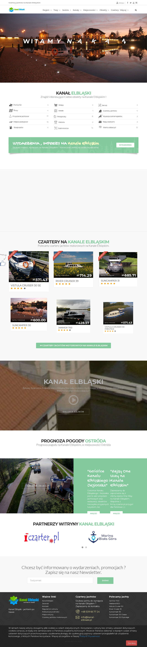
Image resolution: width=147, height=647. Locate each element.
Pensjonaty (73, 116)
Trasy (57, 10)
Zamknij (132, 643)
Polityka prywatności (50, 612)
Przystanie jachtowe (28, 116)
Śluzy (28, 110)
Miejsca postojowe (28, 122)
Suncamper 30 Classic (118, 614)
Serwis (118, 105)
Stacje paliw (28, 128)
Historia (73, 122)
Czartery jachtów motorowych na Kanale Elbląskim (73, 345)
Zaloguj (121, 3)
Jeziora (67, 10)
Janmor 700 (114, 601)
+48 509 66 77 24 (90, 611)
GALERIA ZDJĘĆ (36, 486)
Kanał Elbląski (17, 9)
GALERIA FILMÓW (73, 412)
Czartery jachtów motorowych (54, 617)
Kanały (77, 10)
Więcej (124, 10)
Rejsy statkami (118, 122)
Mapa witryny (47, 614)
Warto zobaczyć (118, 128)
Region (47, 10)
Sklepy (73, 105)
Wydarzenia (125, 145)
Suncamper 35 (115, 612)
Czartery (115, 10)
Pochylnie (28, 105)
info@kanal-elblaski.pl (88, 618)
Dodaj (105, 580)
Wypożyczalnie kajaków (118, 116)
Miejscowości (90, 10)
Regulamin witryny (50, 609)
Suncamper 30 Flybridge (119, 617)
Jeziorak (45, 603)
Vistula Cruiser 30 (116, 606)
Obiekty (104, 10)
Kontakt (45, 606)
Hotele (73, 111)
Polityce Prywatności (90, 636)
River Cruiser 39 (115, 609)
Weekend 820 (114, 603)
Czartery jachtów (118, 111)
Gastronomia (73, 128)
